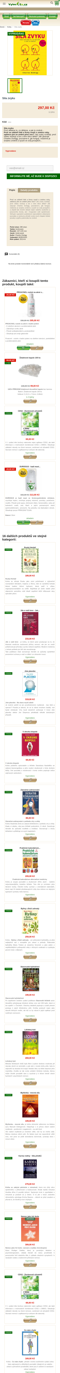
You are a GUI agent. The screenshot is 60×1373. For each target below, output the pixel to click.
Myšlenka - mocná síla (30, 1093)
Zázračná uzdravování (30, 790)
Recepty (26, 23)
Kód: (4, 122)
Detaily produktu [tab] (29, 190)
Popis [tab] (12, 190)
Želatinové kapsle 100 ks (29, 358)
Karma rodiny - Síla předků (30, 1156)
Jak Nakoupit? (18, 16)
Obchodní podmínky (37, 16)
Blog (35, 23)
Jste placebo (30, 671)
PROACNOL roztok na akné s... (30, 292)
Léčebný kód (30, 1030)
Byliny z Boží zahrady (30, 909)
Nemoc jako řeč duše (30, 1217)
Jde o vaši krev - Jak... (30, 611)
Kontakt (52, 16)
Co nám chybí (30, 1330)
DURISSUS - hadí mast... (30, 467)
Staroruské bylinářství (29, 967)
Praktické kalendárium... (30, 848)
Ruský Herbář (30, 548)
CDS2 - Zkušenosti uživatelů (30, 411)
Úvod (7, 16)
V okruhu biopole (30, 732)
